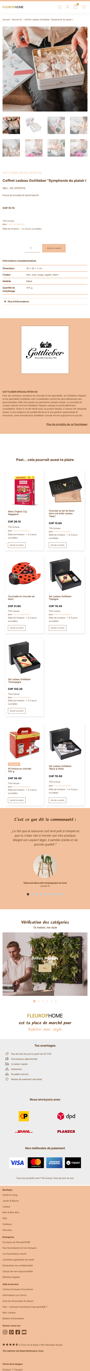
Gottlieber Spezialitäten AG (22, 172)
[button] (28, 894)
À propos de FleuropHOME (16, 1242)
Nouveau (7, 1230)
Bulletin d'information (13, 1318)
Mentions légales (11, 1277)
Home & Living (10, 1194)
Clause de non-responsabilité (18, 1271)
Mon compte (9, 1312)
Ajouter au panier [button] (17, 545)
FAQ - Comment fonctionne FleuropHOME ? (25, 1306)
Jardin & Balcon (11, 1200)
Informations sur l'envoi (14, 1295)
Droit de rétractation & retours (18, 1301)
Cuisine (6, 1206)
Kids (5, 1218)
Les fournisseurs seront (14, 1253)
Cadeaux (7, 1224)
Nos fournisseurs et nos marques (19, 1247)
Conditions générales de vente (18, 1259)
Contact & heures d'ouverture (18, 1289)
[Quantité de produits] (32, 248)
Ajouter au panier (54, 248)
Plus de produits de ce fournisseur (66, 424)
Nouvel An (17, 19)
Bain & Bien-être (11, 1212)
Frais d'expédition (16, 224)
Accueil (6, 19)
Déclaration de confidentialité (18, 1265)
